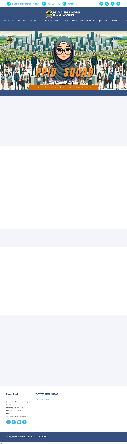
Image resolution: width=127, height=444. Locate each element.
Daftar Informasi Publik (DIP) (29, 20)
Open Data (102, 20)
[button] (119, 63)
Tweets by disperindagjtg (45, 399)
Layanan (114, 20)
